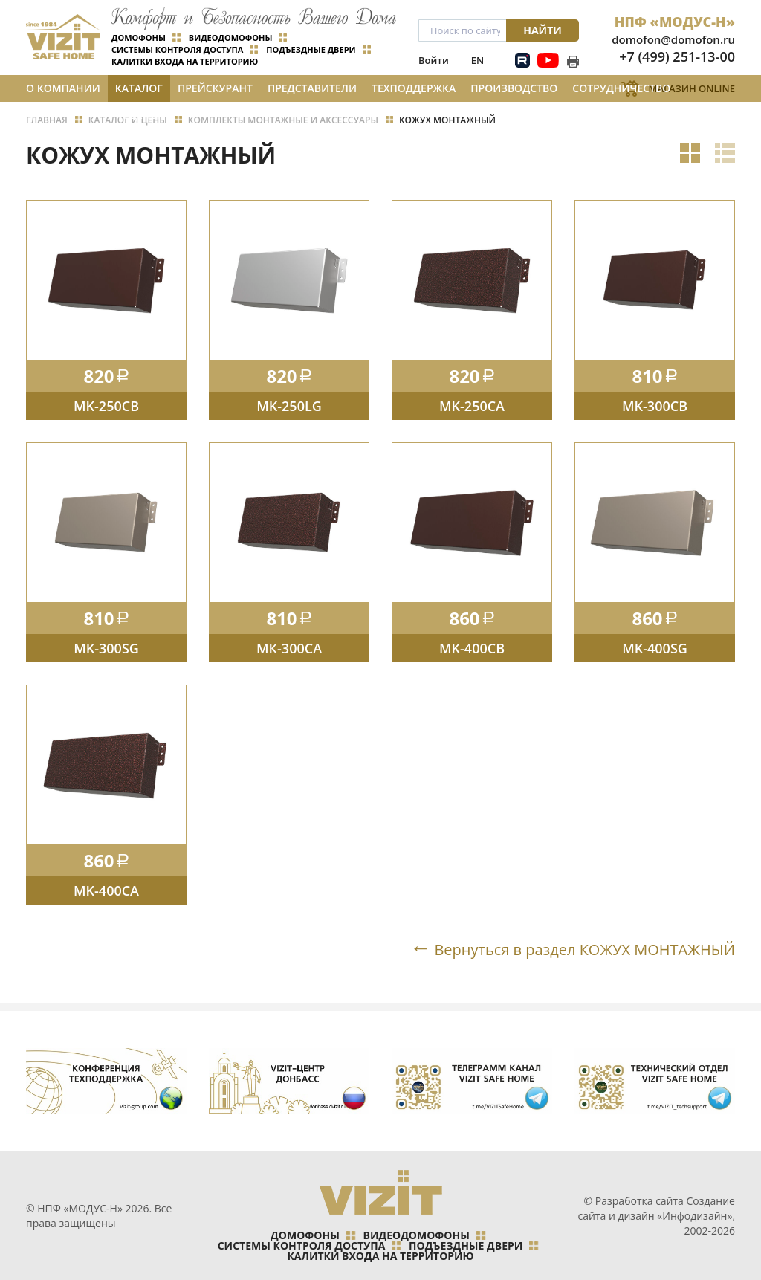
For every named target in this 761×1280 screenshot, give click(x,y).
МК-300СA (289, 648)
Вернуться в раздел (584, 949)
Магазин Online (691, 88)
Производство (513, 88)
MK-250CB (106, 406)
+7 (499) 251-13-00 (677, 56)
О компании (63, 88)
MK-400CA (106, 890)
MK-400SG (654, 648)
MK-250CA (472, 406)
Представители (312, 88)
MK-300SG (106, 648)
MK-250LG (289, 406)
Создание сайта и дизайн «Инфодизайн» (656, 1208)
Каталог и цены (139, 91)
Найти (542, 30)
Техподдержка (414, 88)
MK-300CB (654, 406)
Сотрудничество (621, 88)
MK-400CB (472, 648)
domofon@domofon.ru (673, 39)
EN (477, 60)
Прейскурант (215, 88)
